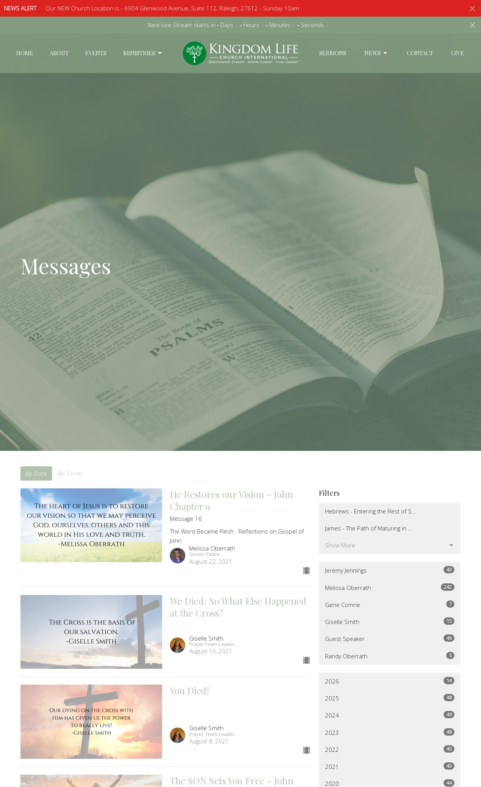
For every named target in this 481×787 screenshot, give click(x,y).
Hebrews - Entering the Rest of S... (370, 511)
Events (96, 53)
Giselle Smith (389, 621)
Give (457, 53)
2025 (389, 698)
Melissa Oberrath (389, 587)
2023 (389, 732)
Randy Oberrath (389, 656)
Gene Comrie (389, 604)
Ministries (143, 53)
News (376, 53)
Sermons (332, 53)
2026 (389, 681)
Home (24, 53)
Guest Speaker (389, 638)
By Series (70, 473)
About (59, 53)
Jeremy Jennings (389, 570)
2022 (389, 749)
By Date (36, 473)
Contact (420, 53)
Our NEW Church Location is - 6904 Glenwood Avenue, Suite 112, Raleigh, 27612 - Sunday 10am (172, 8)
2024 (389, 715)
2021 (389, 766)
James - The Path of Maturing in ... (369, 528)
